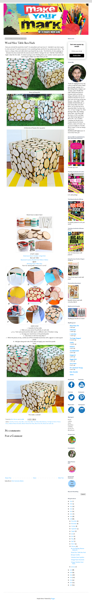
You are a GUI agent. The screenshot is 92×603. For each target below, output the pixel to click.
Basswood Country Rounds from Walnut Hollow (34, 260)
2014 (71, 577)
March (73, 544)
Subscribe (77, 55)
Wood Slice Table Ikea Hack (78, 552)
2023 (71, 506)
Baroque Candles (75, 555)
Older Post (61, 478)
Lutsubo (72, 342)
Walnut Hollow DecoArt (15, 423)
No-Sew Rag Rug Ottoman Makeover (77, 549)
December (74, 521)
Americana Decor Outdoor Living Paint (34, 256)
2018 (71, 519)
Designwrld (73, 355)
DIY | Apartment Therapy (76, 368)
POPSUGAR (72, 330)
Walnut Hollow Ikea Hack (28, 423)
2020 (71, 514)
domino (72, 374)
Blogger (53, 598)
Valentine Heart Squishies (77, 557)
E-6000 (16, 421)
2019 (71, 516)
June (72, 536)
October (73, 526)
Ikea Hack (27, 421)
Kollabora (72, 346)
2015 (71, 575)
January (73, 567)
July (72, 534)
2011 (71, 585)
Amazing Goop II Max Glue (34, 263)
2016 (71, 572)
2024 (71, 504)
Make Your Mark (35, 421)
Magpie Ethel (73, 359)
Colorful (11, 421)
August (73, 531)
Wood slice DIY (38, 423)
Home (34, 478)
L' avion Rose (73, 334)
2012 (71, 582)
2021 (71, 511)
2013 (71, 580)
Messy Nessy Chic (74, 325)
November (74, 523)
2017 (71, 570)
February (73, 546)
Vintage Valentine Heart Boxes (77, 562)
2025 (71, 501)
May (72, 539)
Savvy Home (73, 363)
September (74, 528)
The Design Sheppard (75, 338)
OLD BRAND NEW (74, 351)
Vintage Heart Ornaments (77, 560)
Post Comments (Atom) (17, 481)
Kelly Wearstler (74, 372)
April (72, 541)
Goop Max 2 (22, 421)
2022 (71, 509)
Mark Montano (43, 421)
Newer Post (8, 478)
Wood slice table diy (48, 423)
